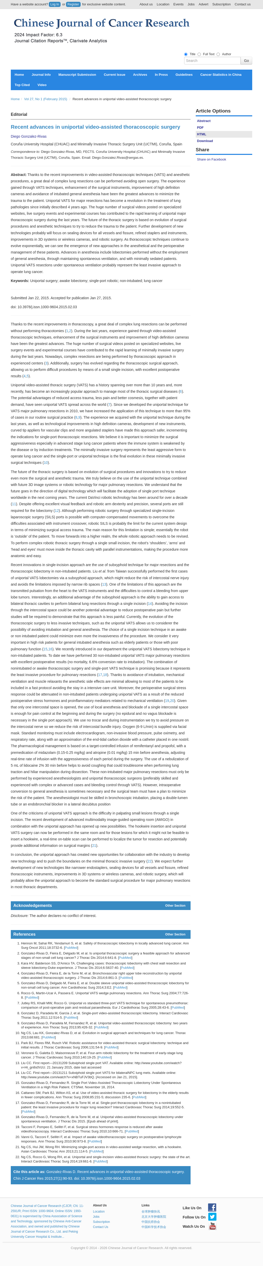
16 (50, 649)
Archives (140, 75)
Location (163, 4)
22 (149, 861)
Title (192, 54)
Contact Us (100, 1227)
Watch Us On (200, 1226)
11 (14, 504)
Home (19, 75)
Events (178, 4)
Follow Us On (199, 1217)
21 (94, 845)
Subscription (221, 4)
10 (46, 463)
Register (73, 4)
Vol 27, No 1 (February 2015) (45, 99)
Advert (203, 4)
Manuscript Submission (77, 75)
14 (150, 604)
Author (226, 54)
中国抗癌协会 (151, 1222)
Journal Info (41, 75)
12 (57, 511)
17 (100, 675)
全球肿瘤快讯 (151, 1211)
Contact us (243, 4)
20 (172, 701)
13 (104, 584)
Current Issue (114, 75)
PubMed (71, 948)
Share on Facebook (211, 159)
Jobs (190, 4)
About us (146, 4)
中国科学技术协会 (154, 1227)
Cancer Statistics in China (220, 75)
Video (41, 85)
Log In (54, 4)
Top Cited (22, 85)
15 (45, 649)
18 (105, 675)
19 (167, 701)
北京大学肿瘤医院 (154, 1216)
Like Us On (199, 1208)
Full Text (208, 54)
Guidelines (183, 75)
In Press (161, 75)
